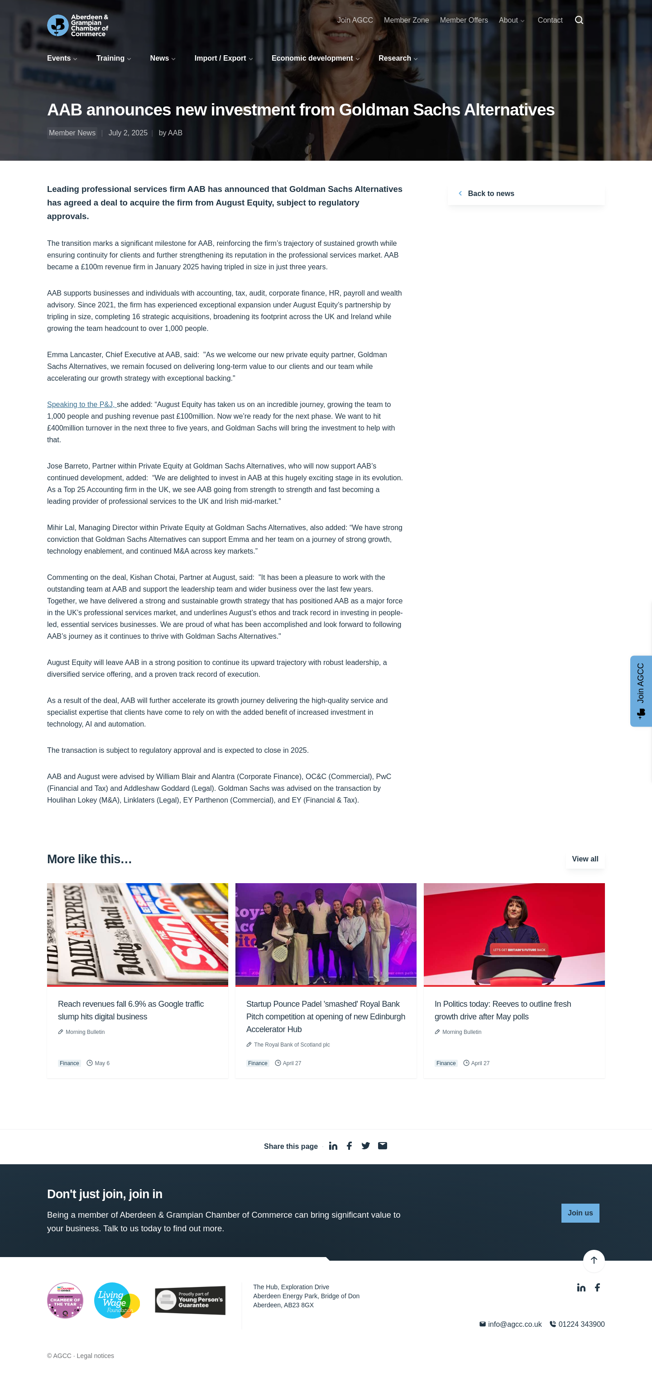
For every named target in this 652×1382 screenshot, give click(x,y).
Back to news (484, 193)
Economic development (312, 58)
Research (395, 58)
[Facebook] (597, 1288)
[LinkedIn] (582, 1288)
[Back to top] (594, 1261)
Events (59, 58)
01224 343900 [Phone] (577, 1324)
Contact (550, 20)
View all (585, 859)
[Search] (579, 20)
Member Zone (406, 20)
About (508, 20)
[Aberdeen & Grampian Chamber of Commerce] (77, 25)
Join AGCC (355, 20)
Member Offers (464, 20)
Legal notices (96, 1355)
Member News (72, 133)
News (159, 58)
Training (110, 58)
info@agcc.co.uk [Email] (510, 1324)
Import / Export (220, 58)
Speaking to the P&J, (82, 404)
